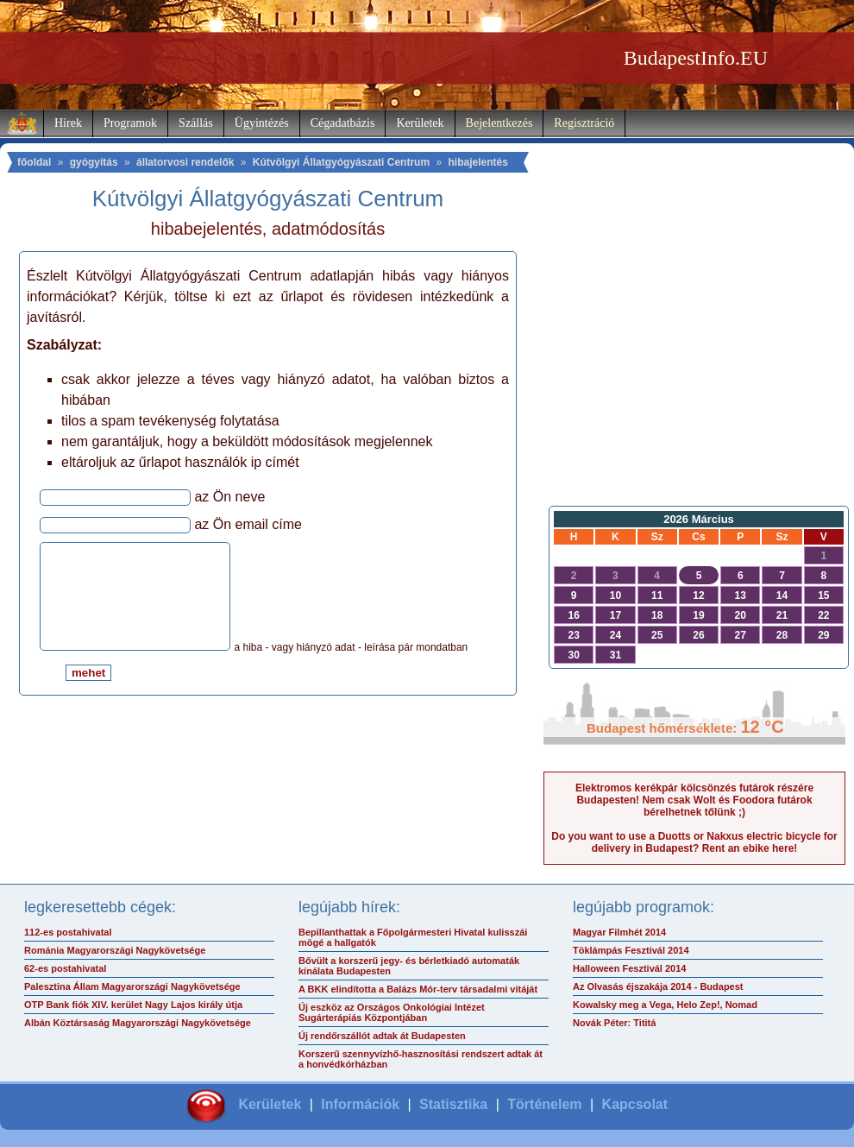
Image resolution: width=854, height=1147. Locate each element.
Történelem (544, 1104)
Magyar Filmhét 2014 (619, 932)
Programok (130, 123)
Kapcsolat (635, 1104)
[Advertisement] (694, 359)
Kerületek (419, 123)
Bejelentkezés (499, 123)
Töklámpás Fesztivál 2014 (631, 950)
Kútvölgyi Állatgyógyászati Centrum (341, 162)
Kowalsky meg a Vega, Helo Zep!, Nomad (665, 1004)
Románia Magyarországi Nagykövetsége (114, 950)
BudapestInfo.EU (696, 58)
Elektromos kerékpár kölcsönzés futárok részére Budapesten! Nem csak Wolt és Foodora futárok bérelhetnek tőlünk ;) (694, 800)
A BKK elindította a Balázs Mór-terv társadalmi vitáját (417, 989)
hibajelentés (477, 162)
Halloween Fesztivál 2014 (629, 968)
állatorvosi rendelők (185, 162)
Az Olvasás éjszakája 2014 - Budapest (658, 986)
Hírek (68, 123)
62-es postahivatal (65, 968)
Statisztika (453, 1104)
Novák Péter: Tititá (614, 1023)
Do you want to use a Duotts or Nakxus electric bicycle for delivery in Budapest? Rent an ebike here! (694, 842)
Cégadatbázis (343, 123)
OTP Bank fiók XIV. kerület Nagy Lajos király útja (133, 1004)
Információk (360, 1104)
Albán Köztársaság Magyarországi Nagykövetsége (137, 1023)
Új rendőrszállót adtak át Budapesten (382, 1035)
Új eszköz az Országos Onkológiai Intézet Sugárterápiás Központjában (391, 1012)
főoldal (34, 162)
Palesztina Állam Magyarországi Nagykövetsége (132, 986)
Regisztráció (584, 123)
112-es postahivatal (68, 932)
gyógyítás (94, 162)
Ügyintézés (262, 123)
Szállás (196, 123)
